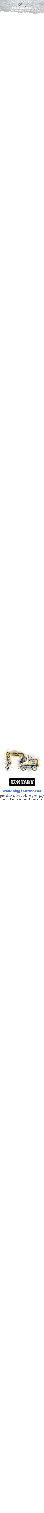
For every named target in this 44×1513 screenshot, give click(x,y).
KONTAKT (22, 782)
